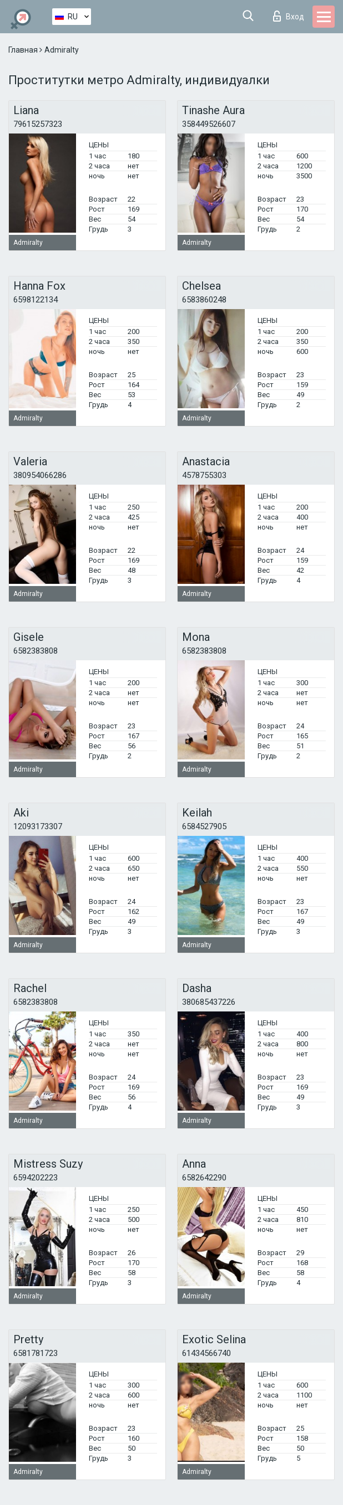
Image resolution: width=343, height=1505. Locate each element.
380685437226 (208, 1002)
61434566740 (206, 1353)
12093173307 (37, 826)
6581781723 (35, 1353)
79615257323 (37, 124)
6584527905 (204, 826)
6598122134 (35, 300)
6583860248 (204, 300)
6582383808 (35, 651)
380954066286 (40, 475)
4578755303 (204, 475)
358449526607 (208, 124)
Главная (23, 49)
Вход (288, 16)
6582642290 (204, 1178)
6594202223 (35, 1178)
